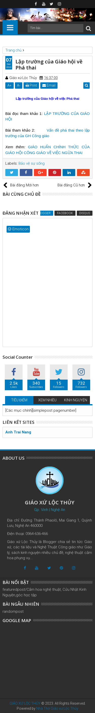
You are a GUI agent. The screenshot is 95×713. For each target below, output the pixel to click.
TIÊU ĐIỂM (19, 400)
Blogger (43, 213)
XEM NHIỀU (47, 400)
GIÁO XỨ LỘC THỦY (25, 703)
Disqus (84, 213)
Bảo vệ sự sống (31, 163)
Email (48, 85)
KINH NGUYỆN (75, 400)
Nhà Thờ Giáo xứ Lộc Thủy (57, 708)
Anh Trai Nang (18, 432)
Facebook (65, 213)
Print (31, 85)
